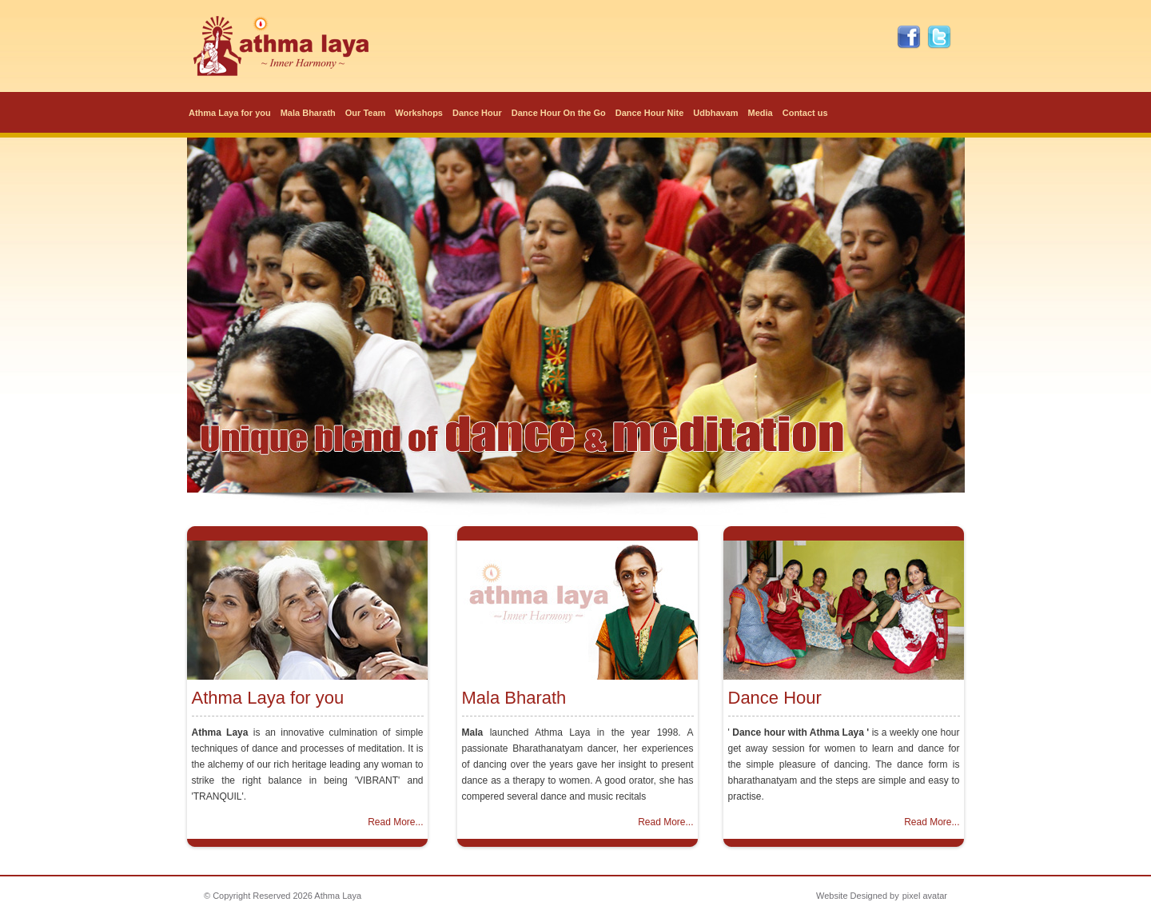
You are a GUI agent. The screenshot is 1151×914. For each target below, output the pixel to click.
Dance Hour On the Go (559, 113)
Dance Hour (477, 113)
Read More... (395, 822)
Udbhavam (715, 113)
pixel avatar (924, 895)
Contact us (805, 113)
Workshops (419, 113)
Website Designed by (857, 895)
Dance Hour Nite (649, 113)
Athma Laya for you (230, 113)
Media (760, 113)
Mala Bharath (308, 113)
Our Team (365, 113)
